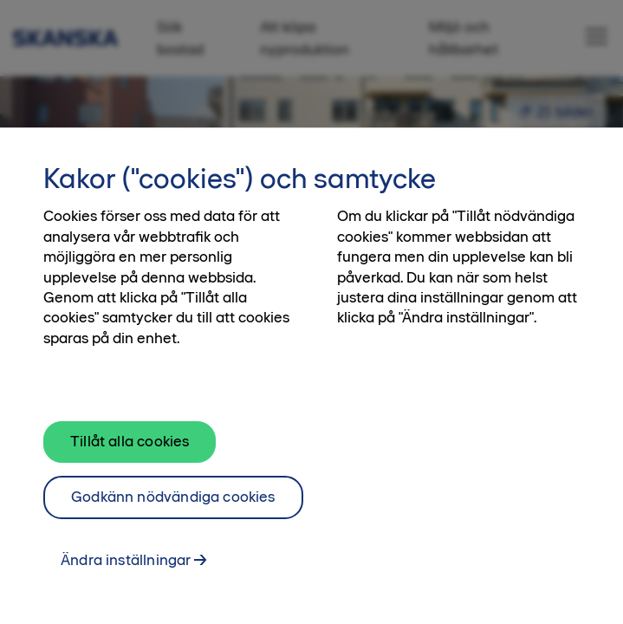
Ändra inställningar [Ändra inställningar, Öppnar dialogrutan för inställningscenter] (126, 585)
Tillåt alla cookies (129, 466)
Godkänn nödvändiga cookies (173, 521)
